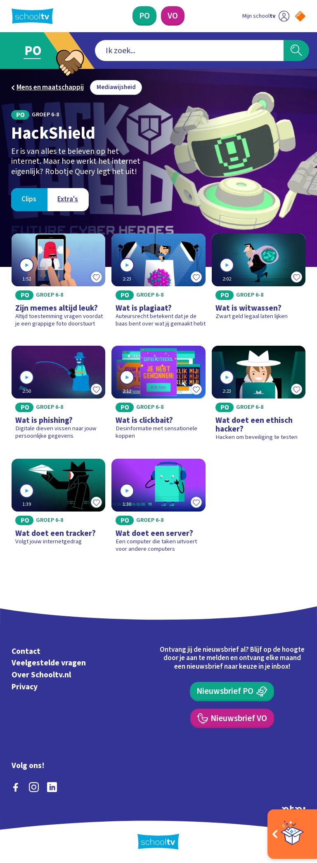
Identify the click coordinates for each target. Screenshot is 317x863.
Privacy (25, 687)
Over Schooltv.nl (41, 675)
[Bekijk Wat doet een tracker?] (59, 509)
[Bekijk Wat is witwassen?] (259, 283)
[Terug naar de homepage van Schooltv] (32, 16)
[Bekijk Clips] (29, 199)
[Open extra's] (292, 834)
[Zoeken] (296, 50)
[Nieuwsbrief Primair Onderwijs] (232, 691)
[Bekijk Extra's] (68, 199)
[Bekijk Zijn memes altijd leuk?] (59, 283)
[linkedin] (52, 787)
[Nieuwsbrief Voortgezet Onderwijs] (232, 718)
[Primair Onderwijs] (144, 16)
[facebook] (16, 787)
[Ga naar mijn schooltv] (265, 15)
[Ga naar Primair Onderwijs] (38, 50)
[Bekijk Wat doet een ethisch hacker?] (259, 396)
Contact (26, 651)
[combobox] (189, 50)
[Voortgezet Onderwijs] (173, 16)
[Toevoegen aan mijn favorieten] (96, 277)
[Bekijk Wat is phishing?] (59, 396)
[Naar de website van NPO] (300, 16)
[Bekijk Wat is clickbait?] (158, 396)
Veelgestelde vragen (49, 663)
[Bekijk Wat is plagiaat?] (158, 283)
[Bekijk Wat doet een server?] (158, 509)
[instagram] (34, 787)
